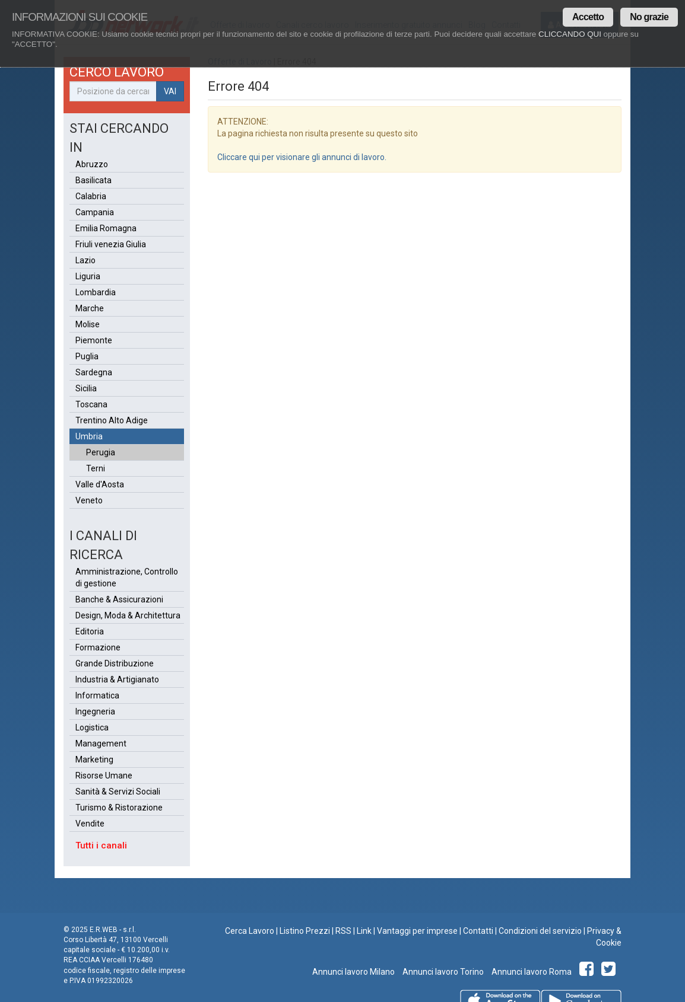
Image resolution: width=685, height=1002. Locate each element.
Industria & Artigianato (117, 679)
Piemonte (93, 340)
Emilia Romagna (106, 228)
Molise (87, 324)
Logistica (92, 727)
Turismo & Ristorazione (119, 807)
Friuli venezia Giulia (110, 244)
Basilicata (93, 180)
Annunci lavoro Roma (531, 972)
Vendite (89, 823)
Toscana (91, 404)
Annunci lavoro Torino (442, 972)
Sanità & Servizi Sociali (117, 791)
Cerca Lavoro (249, 931)
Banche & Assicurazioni (119, 599)
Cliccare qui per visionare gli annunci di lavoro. (301, 157)
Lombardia (95, 292)
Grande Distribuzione (114, 663)
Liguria (87, 276)
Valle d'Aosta (99, 484)
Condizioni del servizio (540, 931)
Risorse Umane (103, 775)
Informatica (97, 695)
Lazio (85, 260)
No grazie (649, 17)
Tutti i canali (101, 845)
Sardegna (93, 372)
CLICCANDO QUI (569, 34)
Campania (94, 212)
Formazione (97, 647)
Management (100, 743)
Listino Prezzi (305, 931)
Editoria (89, 631)
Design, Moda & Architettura (127, 615)
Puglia (87, 356)
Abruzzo (91, 164)
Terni (95, 468)
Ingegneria (95, 711)
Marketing (94, 759)
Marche (89, 308)
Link (364, 931)
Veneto (89, 500)
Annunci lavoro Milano (353, 972)
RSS (343, 931)
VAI (170, 91)
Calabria (90, 196)
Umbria (89, 436)
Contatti (478, 931)
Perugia (100, 452)
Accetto (588, 17)
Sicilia (86, 388)
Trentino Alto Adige (111, 420)
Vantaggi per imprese (417, 931)
